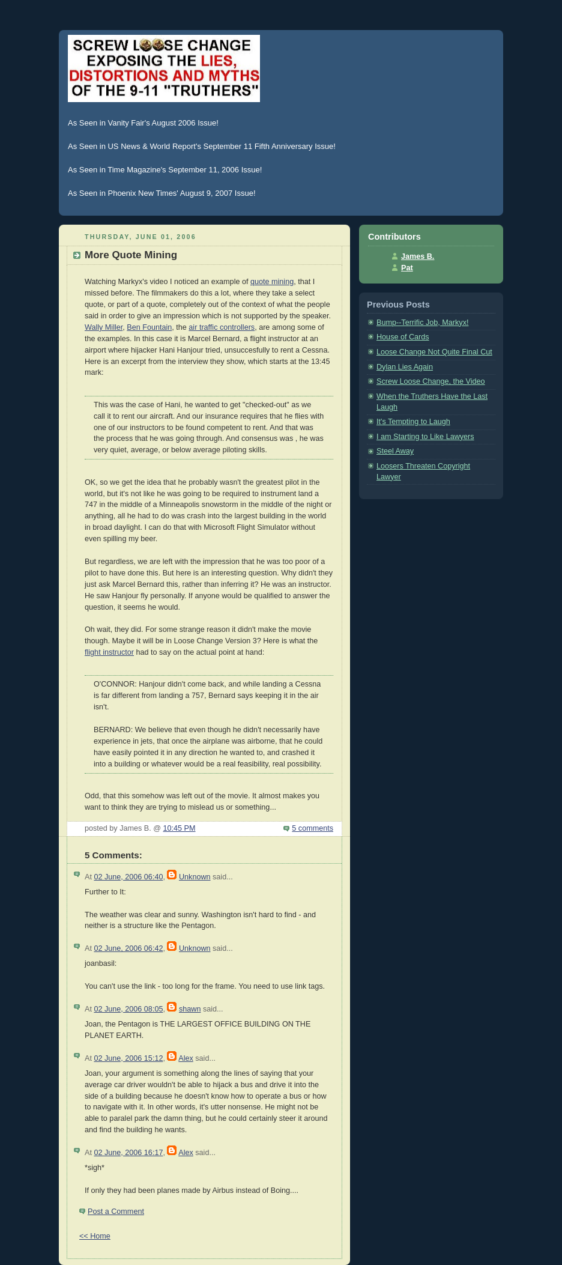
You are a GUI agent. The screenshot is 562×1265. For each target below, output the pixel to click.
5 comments (312, 828)
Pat (407, 268)
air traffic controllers (222, 327)
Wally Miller (103, 327)
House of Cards (402, 337)
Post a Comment (116, 1211)
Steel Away (395, 451)
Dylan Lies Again (404, 367)
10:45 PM (179, 828)
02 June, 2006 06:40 (128, 877)
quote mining (272, 282)
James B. (417, 256)
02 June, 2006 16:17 (128, 1152)
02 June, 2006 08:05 (128, 1009)
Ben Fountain (149, 327)
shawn (190, 1009)
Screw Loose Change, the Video (430, 381)
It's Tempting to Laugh (413, 421)
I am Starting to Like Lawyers (425, 436)
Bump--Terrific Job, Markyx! (422, 322)
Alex (185, 1058)
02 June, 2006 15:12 (128, 1058)
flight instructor (109, 652)
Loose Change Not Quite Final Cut (434, 352)
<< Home (94, 1236)
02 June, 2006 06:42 (128, 948)
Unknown (195, 877)
